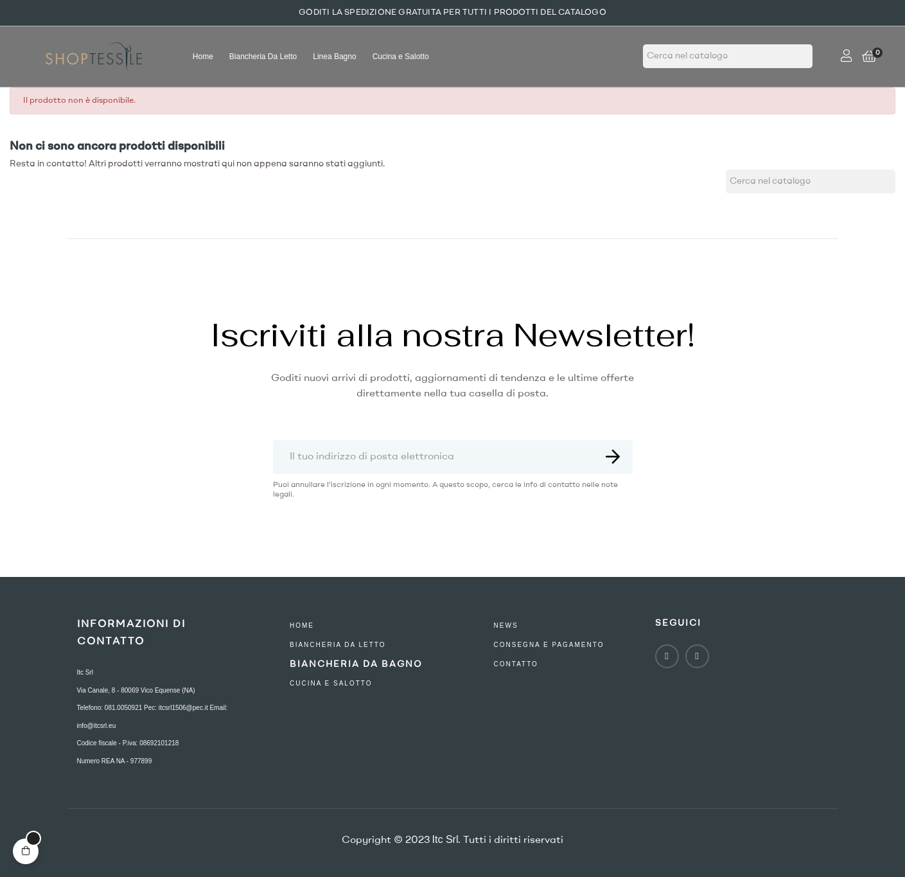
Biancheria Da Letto (338, 644)
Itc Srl (85, 672)
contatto (516, 664)
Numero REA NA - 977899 (114, 761)
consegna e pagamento (549, 644)
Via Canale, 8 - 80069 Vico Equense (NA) (136, 690)
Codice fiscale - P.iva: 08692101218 (128, 743)
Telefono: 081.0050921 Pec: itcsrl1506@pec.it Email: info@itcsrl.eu (152, 716)
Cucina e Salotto (331, 683)
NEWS (506, 625)
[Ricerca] (728, 56)
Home (302, 625)
